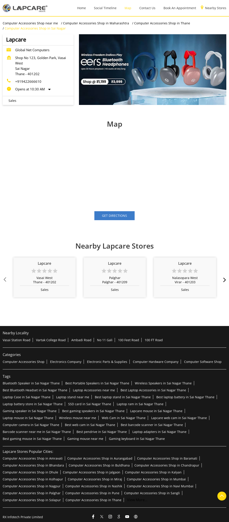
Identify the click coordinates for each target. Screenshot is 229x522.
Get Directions (114, 216)
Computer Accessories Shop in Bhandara (33, 465)
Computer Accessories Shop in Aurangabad (99, 458)
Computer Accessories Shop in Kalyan (153, 472)
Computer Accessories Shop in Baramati (167, 458)
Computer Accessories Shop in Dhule (30, 472)
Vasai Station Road (16, 340)
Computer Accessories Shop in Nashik (93, 486)
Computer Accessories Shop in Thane (93, 500)
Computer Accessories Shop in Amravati (33, 458)
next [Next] (223, 279)
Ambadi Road (81, 340)
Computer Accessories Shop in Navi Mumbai (160, 486)
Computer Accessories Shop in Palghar (32, 493)
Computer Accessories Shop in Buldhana (99, 465)
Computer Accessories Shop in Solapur (32, 500)
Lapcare (44, 263)
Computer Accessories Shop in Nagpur (32, 486)
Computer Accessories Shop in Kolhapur (33, 479)
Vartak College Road (51, 340)
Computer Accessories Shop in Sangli (152, 493)
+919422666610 (28, 81)
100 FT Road (154, 340)
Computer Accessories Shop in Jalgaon (91, 472)
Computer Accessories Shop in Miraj (95, 479)
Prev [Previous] (5, 279)
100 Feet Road (128, 340)
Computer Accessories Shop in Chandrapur (166, 465)
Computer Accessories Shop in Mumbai (156, 479)
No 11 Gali (104, 340)
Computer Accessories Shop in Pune (92, 493)
